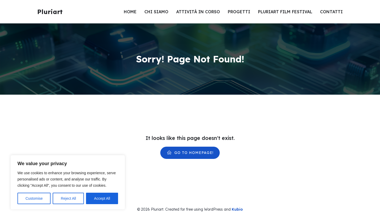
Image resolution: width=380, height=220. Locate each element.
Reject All (68, 198)
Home (130, 11)
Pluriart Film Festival (285, 11)
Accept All (102, 198)
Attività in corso (198, 11)
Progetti (239, 11)
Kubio (237, 209)
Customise (34, 198)
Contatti (331, 11)
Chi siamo (156, 11)
